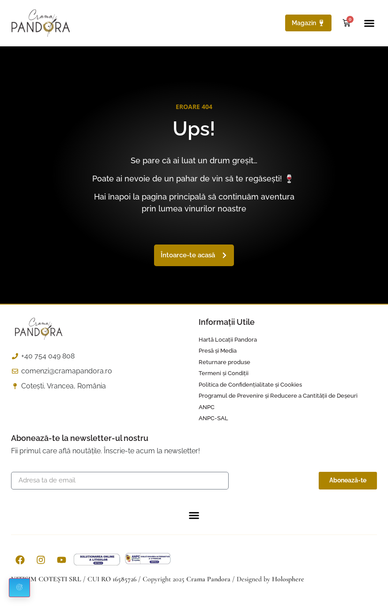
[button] (369, 23)
